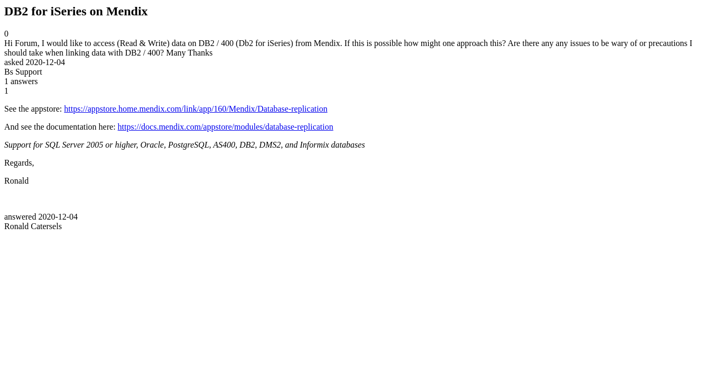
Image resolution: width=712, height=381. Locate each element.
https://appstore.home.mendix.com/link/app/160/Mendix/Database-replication (195, 108)
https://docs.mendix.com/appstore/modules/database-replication (226, 126)
